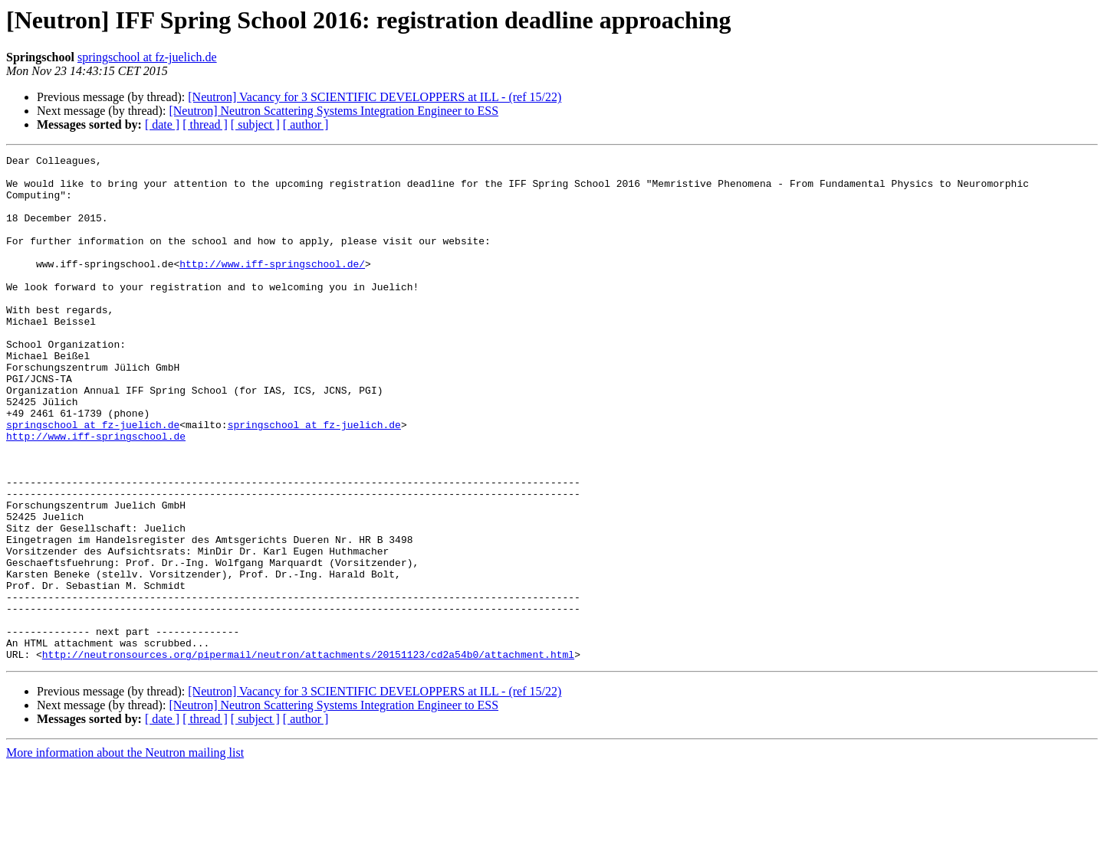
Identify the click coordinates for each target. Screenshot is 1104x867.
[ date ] (162, 124)
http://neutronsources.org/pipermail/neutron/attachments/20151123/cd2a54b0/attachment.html (308, 755)
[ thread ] (205, 124)
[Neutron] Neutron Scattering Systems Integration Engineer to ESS (333, 110)
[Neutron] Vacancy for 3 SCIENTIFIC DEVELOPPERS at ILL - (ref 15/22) (374, 96)
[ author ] (306, 124)
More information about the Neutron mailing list (125, 853)
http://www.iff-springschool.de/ (272, 286)
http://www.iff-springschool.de (96, 493)
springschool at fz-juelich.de (147, 57)
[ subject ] (255, 124)
